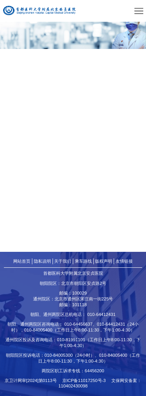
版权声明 (103, 261)
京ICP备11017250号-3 (86, 380)
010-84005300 (58, 355)
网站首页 (21, 261)
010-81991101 (71, 339)
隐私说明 (42, 261)
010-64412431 (101, 314)
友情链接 (124, 261)
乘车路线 (83, 261)
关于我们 (62, 261)
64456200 (94, 370)
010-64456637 (78, 324)
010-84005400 (38, 330)
